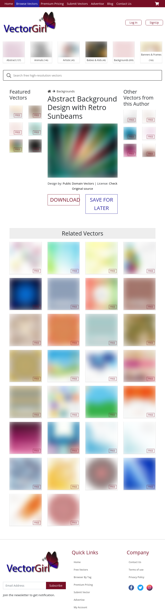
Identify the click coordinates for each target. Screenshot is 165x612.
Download (65, 199)
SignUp (154, 22)
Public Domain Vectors (78, 183)
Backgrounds (66, 91)
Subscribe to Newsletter (19, 578)
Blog (110, 4)
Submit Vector (82, 592)
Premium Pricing (52, 4)
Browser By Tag (82, 577)
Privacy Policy (136, 577)
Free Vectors (81, 569)
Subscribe (55, 585)
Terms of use (136, 569)
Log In (133, 22)
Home (9, 4)
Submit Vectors (77, 4)
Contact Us (123, 4)
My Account (80, 607)
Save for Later (101, 204)
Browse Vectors (26, 4)
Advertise (97, 4)
